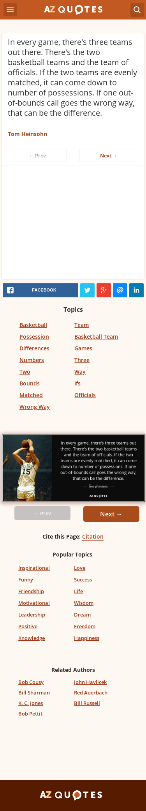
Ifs (77, 383)
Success (83, 579)
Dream (82, 614)
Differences (34, 348)
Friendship (31, 591)
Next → (109, 155)
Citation (93, 536)
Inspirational (34, 567)
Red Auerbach (90, 692)
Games (83, 348)
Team (81, 325)
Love (79, 567)
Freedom (84, 626)
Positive (27, 626)
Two (24, 371)
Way (80, 371)
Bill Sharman (34, 692)
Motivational (34, 602)
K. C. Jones (30, 703)
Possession (34, 336)
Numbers (31, 360)
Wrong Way (34, 406)
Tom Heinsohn (27, 134)
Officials (85, 395)
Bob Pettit (30, 713)
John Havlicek (90, 682)
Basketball (33, 325)
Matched (31, 395)
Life (78, 591)
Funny (25, 579)
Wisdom (83, 602)
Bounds (29, 383)
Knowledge (31, 637)
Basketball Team (96, 336)
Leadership (31, 614)
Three (82, 360)
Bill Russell (87, 703)
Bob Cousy (31, 682)
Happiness (86, 637)
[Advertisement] (73, 224)
